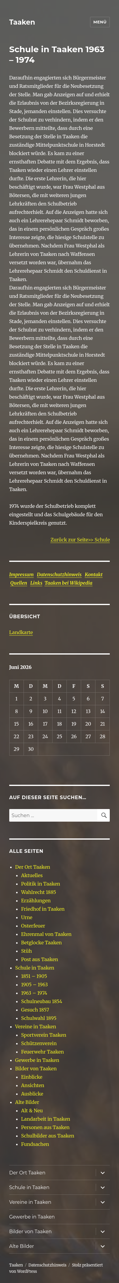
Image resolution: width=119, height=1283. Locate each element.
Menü (99, 21)
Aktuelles (32, 875)
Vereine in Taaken (35, 1027)
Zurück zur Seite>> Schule (80, 540)
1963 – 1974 (34, 993)
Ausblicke (32, 1094)
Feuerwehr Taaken (42, 1052)
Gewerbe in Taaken (37, 1060)
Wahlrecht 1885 (38, 892)
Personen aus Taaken (45, 1127)
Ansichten (32, 1085)
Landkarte (21, 632)
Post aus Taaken (39, 959)
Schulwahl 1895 (39, 1018)
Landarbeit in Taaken (45, 1119)
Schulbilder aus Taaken (47, 1136)
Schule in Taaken (34, 968)
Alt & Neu (32, 1111)
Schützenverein (39, 1043)
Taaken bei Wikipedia (68, 583)
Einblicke (31, 1077)
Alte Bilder (27, 1102)
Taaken (22, 22)
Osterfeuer (33, 926)
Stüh (26, 951)
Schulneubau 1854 (41, 1001)
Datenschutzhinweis (59, 574)
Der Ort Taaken (32, 867)
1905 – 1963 (34, 985)
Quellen (18, 583)
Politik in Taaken (40, 884)
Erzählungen (36, 901)
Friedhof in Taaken (43, 909)
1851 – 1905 (34, 976)
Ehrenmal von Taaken (46, 934)
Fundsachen (35, 1144)
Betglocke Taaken (41, 943)
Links (36, 583)
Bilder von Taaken (36, 1069)
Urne (27, 917)
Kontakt (94, 574)
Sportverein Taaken (43, 1035)
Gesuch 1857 (35, 1010)
